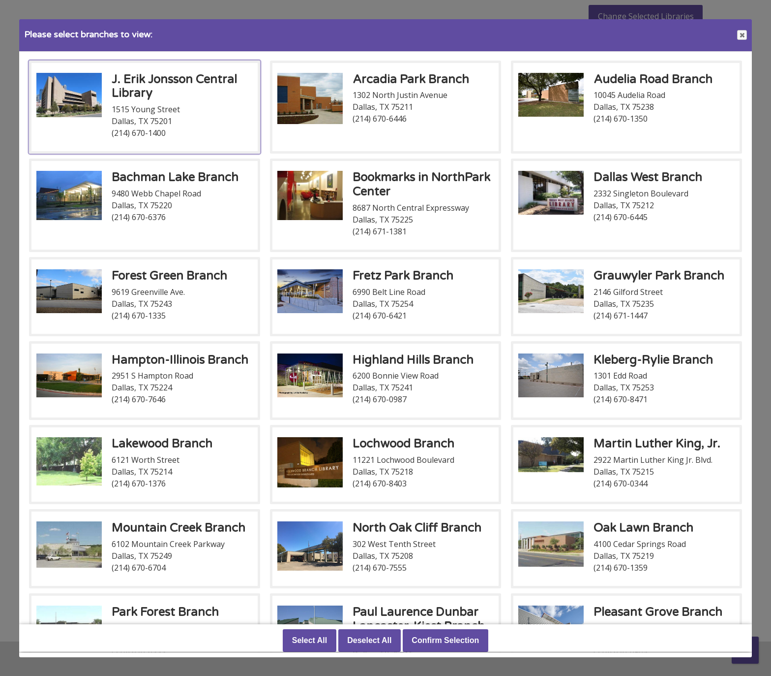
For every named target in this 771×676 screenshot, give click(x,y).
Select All (309, 641)
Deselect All (369, 641)
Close (741, 35)
